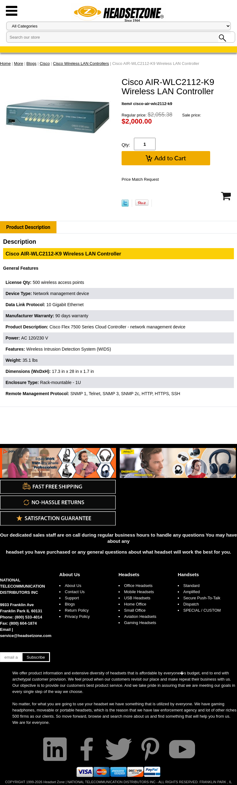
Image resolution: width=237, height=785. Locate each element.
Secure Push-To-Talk (201, 598)
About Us (69, 574)
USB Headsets (137, 598)
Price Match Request (140, 179)
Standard (191, 585)
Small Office (135, 610)
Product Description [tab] (28, 227)
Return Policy (77, 610)
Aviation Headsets (140, 616)
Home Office (135, 604)
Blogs (70, 604)
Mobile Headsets (139, 591)
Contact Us (75, 591)
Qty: (126, 144)
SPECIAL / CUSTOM (202, 610)
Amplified (191, 591)
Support (72, 598)
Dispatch (191, 604)
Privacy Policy (77, 616)
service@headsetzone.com (26, 635)
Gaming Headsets (140, 622)
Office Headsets (138, 585)
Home (5, 63)
